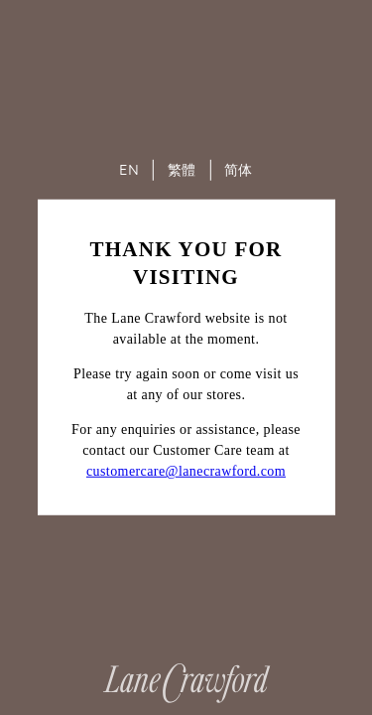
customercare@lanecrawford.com (186, 471)
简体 (238, 170)
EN (129, 170)
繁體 (182, 170)
